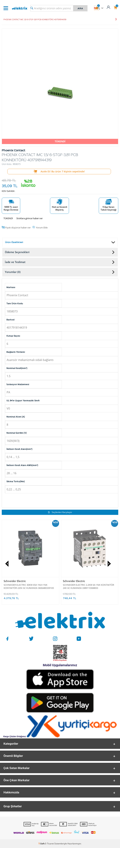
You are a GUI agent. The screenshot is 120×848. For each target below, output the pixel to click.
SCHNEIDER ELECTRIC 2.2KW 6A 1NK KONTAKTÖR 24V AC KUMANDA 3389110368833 (88, 586)
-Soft (41, 843)
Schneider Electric (15, 581)
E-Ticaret (49, 843)
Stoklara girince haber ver (29, 218)
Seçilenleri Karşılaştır (60, 512)
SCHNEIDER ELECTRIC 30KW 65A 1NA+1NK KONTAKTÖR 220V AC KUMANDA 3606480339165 (29, 586)
